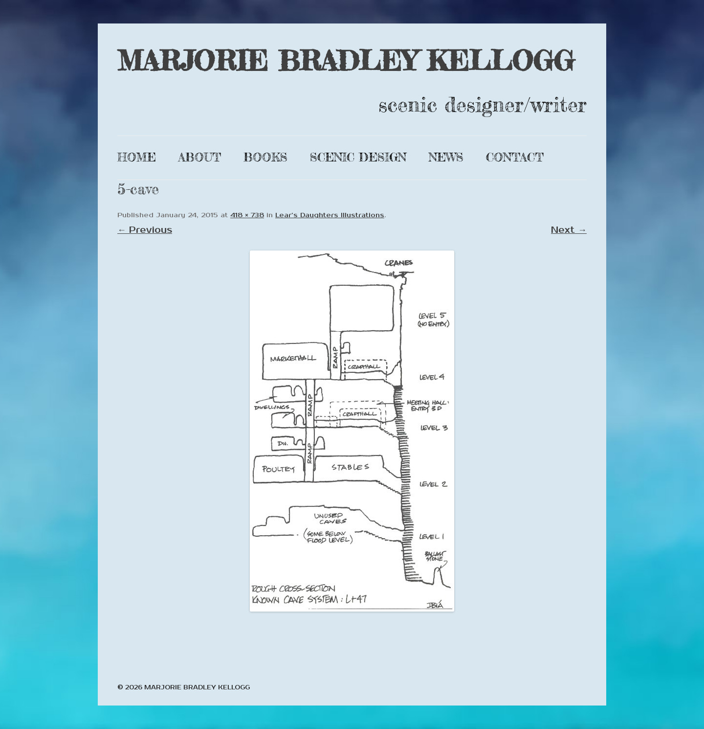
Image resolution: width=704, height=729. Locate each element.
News (446, 157)
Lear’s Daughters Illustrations (329, 215)
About (199, 157)
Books (265, 157)
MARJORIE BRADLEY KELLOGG (345, 60)
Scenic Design (358, 157)
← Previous (144, 230)
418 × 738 (247, 215)
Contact (515, 157)
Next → (569, 230)
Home (136, 157)
